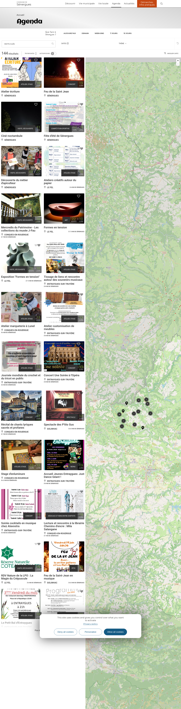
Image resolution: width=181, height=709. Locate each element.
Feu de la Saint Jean (56, 91)
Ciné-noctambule (11, 135)
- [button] (177, 64)
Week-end (99, 33)
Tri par (31, 53)
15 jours (128, 33)
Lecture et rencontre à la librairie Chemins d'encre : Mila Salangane (64, 526)
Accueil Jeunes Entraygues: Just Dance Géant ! (64, 475)
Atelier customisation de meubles (59, 327)
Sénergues (24, 3)
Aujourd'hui (70, 33)
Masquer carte (171, 53)
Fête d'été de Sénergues (58, 135)
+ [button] (178, 60)
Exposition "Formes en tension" (20, 276)
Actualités (129, 3)
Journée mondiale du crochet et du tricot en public (21, 377)
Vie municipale (87, 3)
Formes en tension (55, 227)
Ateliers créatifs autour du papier (60, 182)
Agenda (116, 3)
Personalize (90, 632)
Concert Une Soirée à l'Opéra (61, 375)
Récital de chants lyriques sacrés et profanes (17, 426)
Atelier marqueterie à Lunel (18, 326)
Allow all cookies (115, 632)
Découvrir (70, 3)
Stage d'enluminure (13, 474)
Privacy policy (90, 624)
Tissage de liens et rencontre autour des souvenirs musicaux (63, 278)
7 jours (114, 33)
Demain (85, 33)
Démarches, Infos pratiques (147, 3)
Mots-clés (9, 44)
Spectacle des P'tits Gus (59, 424)
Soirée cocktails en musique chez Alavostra (18, 525)
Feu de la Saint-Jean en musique (58, 577)
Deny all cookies (65, 632)
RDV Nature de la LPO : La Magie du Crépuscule (17, 577)
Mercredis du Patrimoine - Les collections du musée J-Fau (20, 229)
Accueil (20, 15)
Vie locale (103, 3)
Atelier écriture (10, 91)
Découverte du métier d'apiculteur (14, 182)
